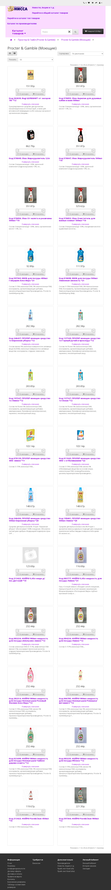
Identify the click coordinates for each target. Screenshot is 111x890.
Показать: (13, 59)
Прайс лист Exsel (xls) (66, 868)
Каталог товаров (18, 32)
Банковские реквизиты (16, 882)
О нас (9, 863)
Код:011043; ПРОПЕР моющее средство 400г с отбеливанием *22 (79, 459)
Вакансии (36, 863)
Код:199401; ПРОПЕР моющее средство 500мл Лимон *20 (79, 519)
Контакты (11, 879)
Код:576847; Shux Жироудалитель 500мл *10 (80, 159)
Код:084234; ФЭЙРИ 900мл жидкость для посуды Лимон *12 (78, 639)
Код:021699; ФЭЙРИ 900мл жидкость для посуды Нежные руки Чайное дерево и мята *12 (28, 760)
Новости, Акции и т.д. (43, 7)
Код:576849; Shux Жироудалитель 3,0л (29, 158)
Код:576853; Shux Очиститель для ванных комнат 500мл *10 (77, 219)
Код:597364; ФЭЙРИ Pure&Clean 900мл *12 (79, 819)
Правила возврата (14, 876)
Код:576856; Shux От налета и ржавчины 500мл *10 (30, 219)
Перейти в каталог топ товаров (23, 18)
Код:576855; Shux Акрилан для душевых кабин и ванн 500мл (80, 99)
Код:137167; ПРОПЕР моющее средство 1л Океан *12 (79, 399)
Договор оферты (14, 871)
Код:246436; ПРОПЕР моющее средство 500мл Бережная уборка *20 (29, 519)
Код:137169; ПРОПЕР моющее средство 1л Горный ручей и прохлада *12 (79, 339)
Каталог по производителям (22, 23)
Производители (64, 863)
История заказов (89, 866)
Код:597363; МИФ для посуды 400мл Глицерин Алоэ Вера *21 (28, 279)
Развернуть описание (30, 104)
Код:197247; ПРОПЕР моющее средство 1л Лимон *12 (29, 399)
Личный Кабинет (89, 863)
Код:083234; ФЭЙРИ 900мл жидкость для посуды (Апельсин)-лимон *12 (28, 639)
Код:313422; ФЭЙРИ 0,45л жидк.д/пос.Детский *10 (27, 579)
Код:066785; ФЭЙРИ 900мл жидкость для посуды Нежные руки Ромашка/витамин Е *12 (78, 700)
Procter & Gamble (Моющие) (75, 39)
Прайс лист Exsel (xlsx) (66, 871)
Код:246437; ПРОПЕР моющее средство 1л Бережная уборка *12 (29, 339)
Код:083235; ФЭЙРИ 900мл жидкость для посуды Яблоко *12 (78, 759)
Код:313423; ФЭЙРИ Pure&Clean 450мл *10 (29, 819)
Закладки (86, 868)
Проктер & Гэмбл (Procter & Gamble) (36, 39)
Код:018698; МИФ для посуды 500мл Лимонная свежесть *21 (78, 279)
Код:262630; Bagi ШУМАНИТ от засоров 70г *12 (29, 99)
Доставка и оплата (14, 874)
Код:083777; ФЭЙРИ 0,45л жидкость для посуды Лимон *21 (80, 579)
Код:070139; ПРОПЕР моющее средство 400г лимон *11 (29, 459)
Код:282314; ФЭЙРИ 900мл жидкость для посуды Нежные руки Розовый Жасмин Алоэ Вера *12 (28, 700)
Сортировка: (64, 53)
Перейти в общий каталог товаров (50, 13)
